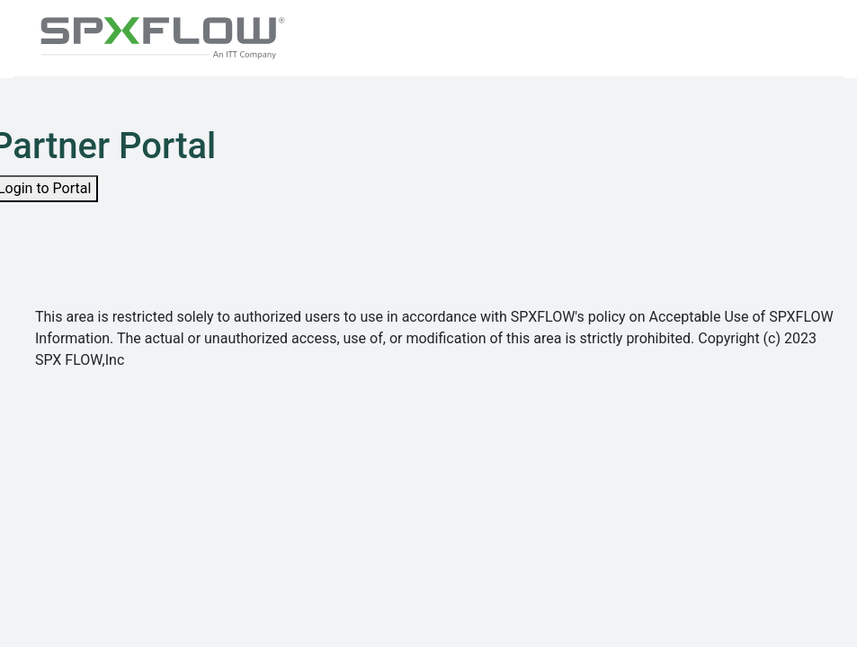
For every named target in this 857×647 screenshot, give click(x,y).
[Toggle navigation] (804, 39)
